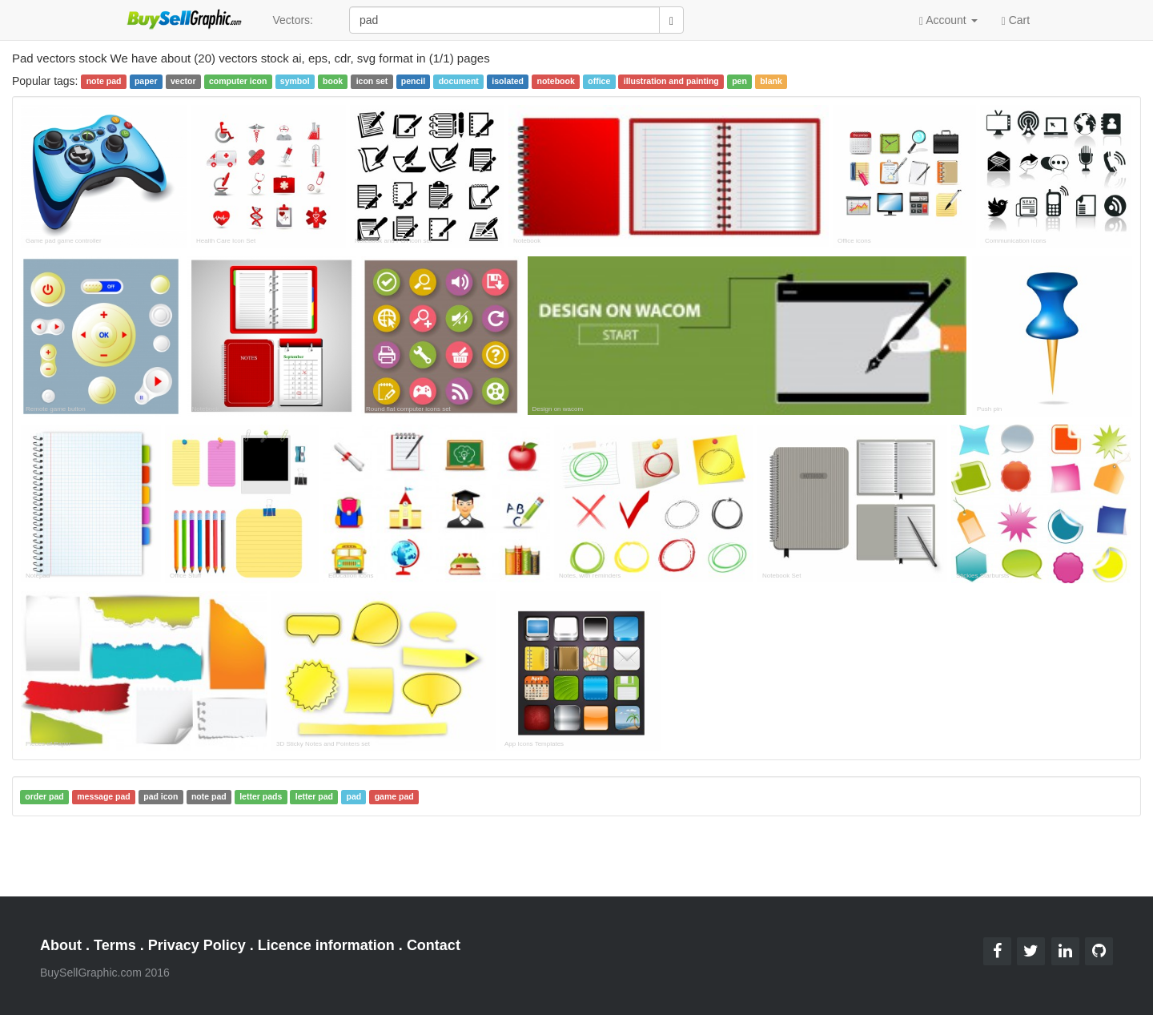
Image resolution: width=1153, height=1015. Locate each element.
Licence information (326, 945)
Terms (115, 945)
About (61, 945)
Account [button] (948, 20)
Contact (433, 945)
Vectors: (292, 20)
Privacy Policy (197, 945)
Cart (1016, 19)
